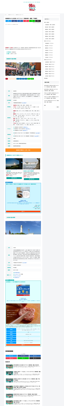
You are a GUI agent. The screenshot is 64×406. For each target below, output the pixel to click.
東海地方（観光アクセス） (50, 71)
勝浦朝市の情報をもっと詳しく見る (23, 150)
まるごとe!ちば (18, 275)
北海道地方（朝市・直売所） (50, 24)
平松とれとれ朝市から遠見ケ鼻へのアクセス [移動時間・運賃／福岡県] (51, 94)
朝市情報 (45, 78)
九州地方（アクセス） (49, 57)
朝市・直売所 (46, 22)
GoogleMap (24, 102)
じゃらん (16, 274)
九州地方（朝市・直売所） (50, 38)
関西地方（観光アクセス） (50, 73)
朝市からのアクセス (47, 59)
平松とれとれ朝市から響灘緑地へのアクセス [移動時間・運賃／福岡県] (51, 97)
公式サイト (23, 211)
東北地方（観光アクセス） (50, 64)
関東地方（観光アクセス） (50, 66)
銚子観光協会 (17, 272)
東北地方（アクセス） (49, 45)
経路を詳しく (25, 127)
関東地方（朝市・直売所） (50, 29)
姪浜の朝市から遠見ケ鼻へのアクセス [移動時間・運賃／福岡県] (51, 90)
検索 (45, 105)
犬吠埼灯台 (17, 277)
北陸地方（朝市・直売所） (50, 31)
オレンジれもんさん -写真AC (24, 234)
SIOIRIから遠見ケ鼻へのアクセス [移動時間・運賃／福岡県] (51, 101)
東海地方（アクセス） (49, 52)
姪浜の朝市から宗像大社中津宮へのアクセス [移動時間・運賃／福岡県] (51, 86)
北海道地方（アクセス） (49, 43)
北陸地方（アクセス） (49, 50)
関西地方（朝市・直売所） (50, 36)
